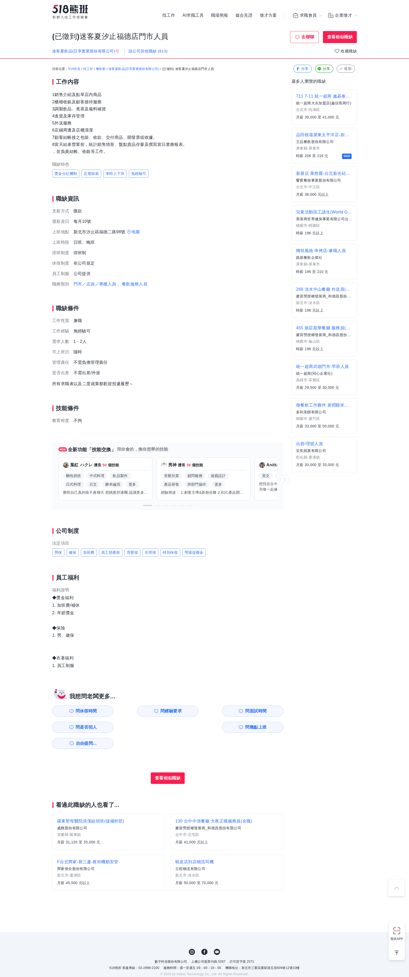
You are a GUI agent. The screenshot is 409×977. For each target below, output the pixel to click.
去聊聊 (307, 37)
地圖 (135, 232)
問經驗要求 (141, 711)
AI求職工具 (193, 16)
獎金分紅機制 (66, 173)
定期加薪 (91, 173)
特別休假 (170, 552)
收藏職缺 (349, 51)
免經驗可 (138, 173)
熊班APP (396, 939)
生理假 (150, 552)
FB (204, 936)
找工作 (168, 16)
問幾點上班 (82, 727)
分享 (302, 69)
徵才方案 (268, 16)
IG (192, 936)
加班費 (88, 552)
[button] (147, 505)
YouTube (217, 936)
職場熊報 (219, 16)
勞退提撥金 (194, 552)
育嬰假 (132, 552)
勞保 (58, 552)
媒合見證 (244, 16)
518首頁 (74, 69)
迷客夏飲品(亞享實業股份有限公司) (134, 69)
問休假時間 (82, 711)
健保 (72, 552)
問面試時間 (201, 711)
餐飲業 (101, 69)
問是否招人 (260, 711)
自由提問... (142, 727)
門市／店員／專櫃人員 (95, 284)
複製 (345, 69)
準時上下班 (115, 173)
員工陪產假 (110, 552)
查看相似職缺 (340, 37)
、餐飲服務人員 (132, 284)
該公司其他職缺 (148, 51)
